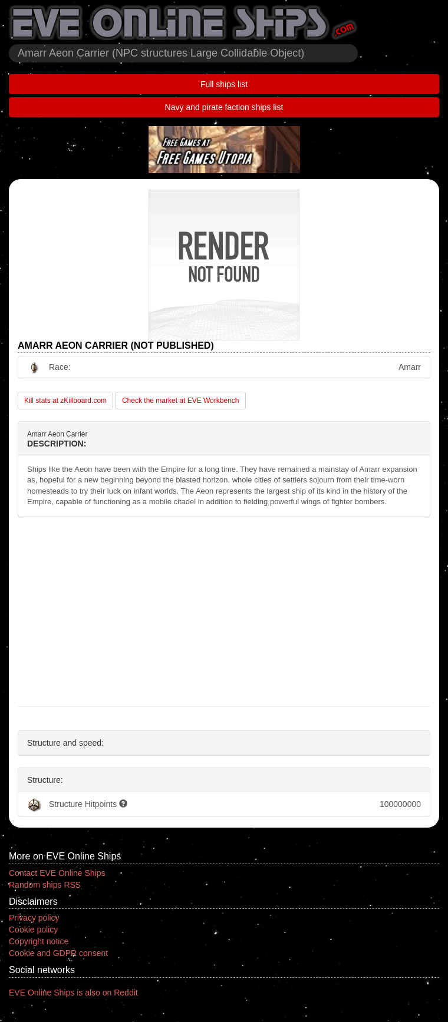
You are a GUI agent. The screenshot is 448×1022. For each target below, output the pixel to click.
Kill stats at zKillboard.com (65, 400)
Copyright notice (38, 941)
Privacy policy (34, 917)
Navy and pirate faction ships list (224, 107)
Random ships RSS (45, 884)
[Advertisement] (224, 612)
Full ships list (224, 84)
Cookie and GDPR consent (58, 953)
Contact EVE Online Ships (57, 873)
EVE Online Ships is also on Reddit (73, 992)
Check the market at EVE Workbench (180, 400)
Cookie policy (33, 929)
